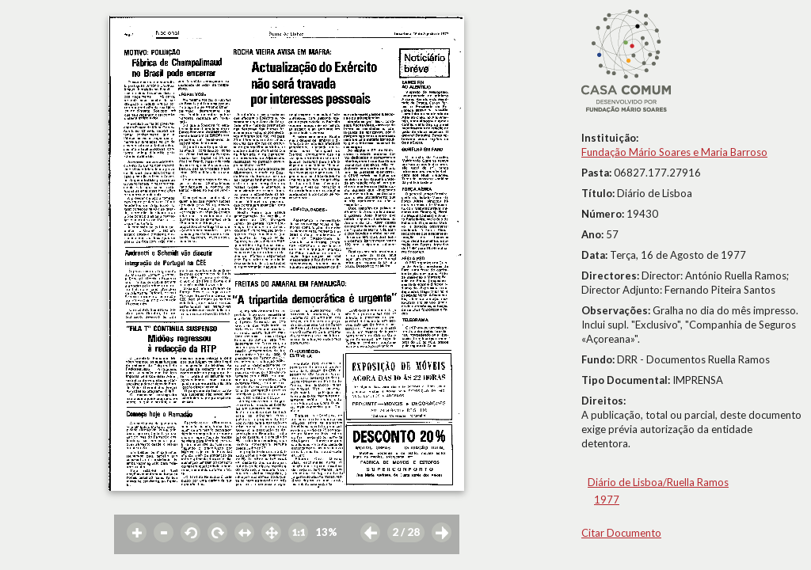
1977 (606, 499)
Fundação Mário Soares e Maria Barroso (674, 152)
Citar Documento (621, 532)
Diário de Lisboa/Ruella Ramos (658, 482)
